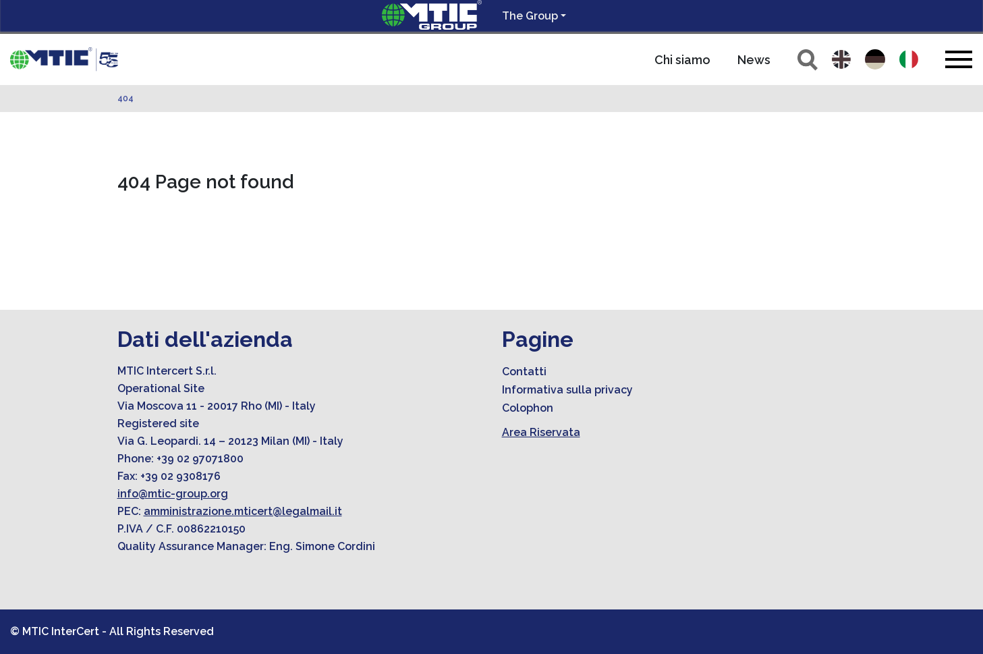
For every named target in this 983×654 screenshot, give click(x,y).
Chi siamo (682, 60)
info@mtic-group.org (172, 493)
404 (125, 98)
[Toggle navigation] (959, 59)
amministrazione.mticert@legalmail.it (243, 511)
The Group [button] (530, 15)
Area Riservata (541, 432)
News (753, 60)
